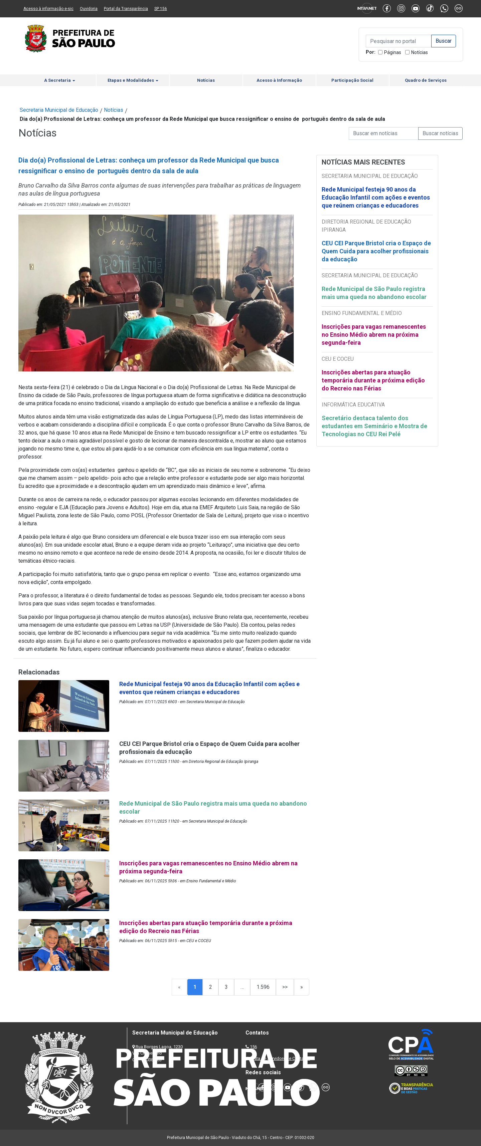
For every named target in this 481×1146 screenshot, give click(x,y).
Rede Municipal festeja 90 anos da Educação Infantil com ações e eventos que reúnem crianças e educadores (376, 197)
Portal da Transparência (126, 8)
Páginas (392, 52)
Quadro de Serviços (426, 80)
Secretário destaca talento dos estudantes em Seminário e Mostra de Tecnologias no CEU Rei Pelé (374, 426)
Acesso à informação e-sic (48, 8)
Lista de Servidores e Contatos (280, 1058)
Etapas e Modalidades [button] (133, 80)
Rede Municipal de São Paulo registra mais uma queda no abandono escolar (374, 292)
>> (285, 987)
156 (253, 1046)
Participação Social (352, 80)
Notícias (419, 52)
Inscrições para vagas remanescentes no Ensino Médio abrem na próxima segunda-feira (374, 334)
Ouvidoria (89, 8)
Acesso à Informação (279, 80)
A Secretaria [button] (59, 80)
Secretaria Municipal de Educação (59, 110)
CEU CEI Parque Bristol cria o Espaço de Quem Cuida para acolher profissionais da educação (376, 251)
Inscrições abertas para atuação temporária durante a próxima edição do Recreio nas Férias (373, 380)
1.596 (263, 987)
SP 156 (160, 8)
